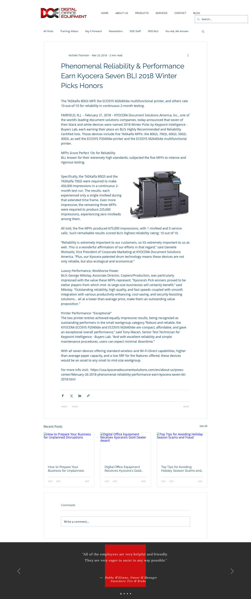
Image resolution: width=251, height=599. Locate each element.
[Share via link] (88, 395)
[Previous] (18, 571)
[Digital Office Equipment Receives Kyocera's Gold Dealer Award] (125, 447)
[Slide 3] (127, 593)
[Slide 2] (124, 593)
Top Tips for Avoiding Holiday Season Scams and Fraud (181, 468)
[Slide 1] (121, 593)
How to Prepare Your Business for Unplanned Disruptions (65, 468)
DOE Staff (135, 31)
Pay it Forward (93, 31)
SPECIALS (153, 31)
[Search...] (221, 19)
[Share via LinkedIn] (79, 395)
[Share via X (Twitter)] (71, 395)
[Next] (232, 571)
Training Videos (69, 31)
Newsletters (116, 31)
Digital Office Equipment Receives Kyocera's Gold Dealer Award (123, 468)
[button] (203, 31)
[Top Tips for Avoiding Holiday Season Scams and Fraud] (182, 447)
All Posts (48, 31)
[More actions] (188, 55)
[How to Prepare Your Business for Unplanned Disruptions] (69, 447)
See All (203, 426)
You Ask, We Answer (177, 31)
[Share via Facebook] (62, 395)
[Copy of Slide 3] (130, 593)
